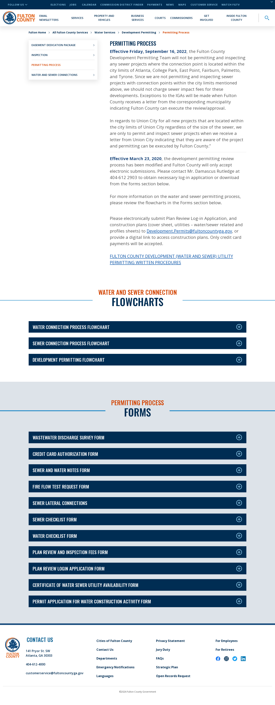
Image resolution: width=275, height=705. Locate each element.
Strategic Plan (167, 667)
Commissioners (181, 18)
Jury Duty (163, 649)
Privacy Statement (170, 641)
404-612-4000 (35, 664)
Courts (160, 18)
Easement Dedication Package (54, 45)
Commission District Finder (121, 4)
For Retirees (225, 649)
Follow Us (17, 4)
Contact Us (104, 649)
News (170, 4)
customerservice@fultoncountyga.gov (54, 673)
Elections (58, 4)
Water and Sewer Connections (54, 75)
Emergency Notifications (115, 667)
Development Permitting (139, 32)
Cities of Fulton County (114, 641)
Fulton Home (37, 32)
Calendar (89, 4)
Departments (106, 658)
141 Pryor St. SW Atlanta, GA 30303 (39, 653)
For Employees (227, 641)
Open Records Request (173, 676)
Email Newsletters (48, 18)
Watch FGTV (231, 4)
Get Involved (206, 18)
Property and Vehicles (104, 18)
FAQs (160, 658)
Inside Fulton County (236, 18)
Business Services (137, 18)
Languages (104, 676)
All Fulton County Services (70, 32)
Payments (154, 4)
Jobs (73, 4)
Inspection (40, 55)
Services (77, 18)
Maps (182, 4)
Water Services (105, 32)
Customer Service (204, 4)
